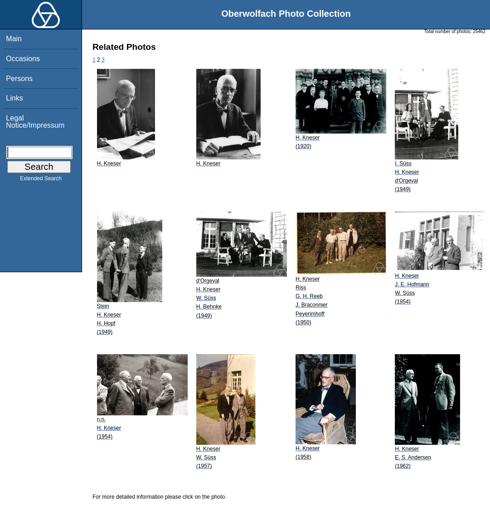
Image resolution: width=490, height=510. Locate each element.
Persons (19, 78)
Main (14, 39)
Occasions (23, 59)
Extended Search (41, 180)
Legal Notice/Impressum (35, 121)
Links (14, 98)
